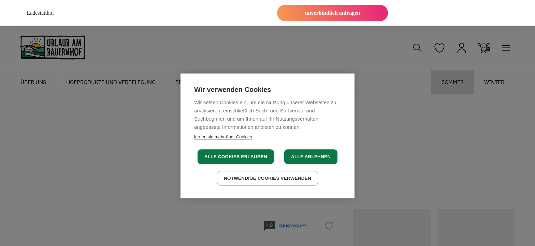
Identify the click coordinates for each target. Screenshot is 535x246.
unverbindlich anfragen (332, 13)
